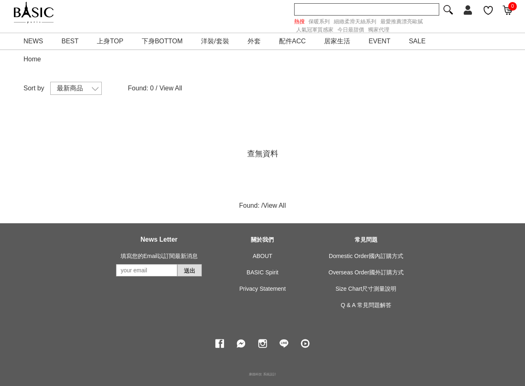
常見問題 (366, 239)
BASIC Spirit (263, 272)
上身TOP (110, 41)
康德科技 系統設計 (262, 374)
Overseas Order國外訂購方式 (366, 272)
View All (170, 88)
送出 (189, 270)
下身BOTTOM (162, 41)
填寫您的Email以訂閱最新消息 (159, 256)
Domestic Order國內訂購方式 (366, 256)
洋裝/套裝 (215, 41)
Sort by (34, 88)
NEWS (33, 41)
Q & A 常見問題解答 (366, 305)
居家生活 (337, 41)
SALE (417, 41)
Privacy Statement (262, 288)
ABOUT (262, 256)
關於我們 (262, 239)
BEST (70, 41)
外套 (254, 41)
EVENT (379, 41)
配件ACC (292, 41)
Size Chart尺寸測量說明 (365, 288)
